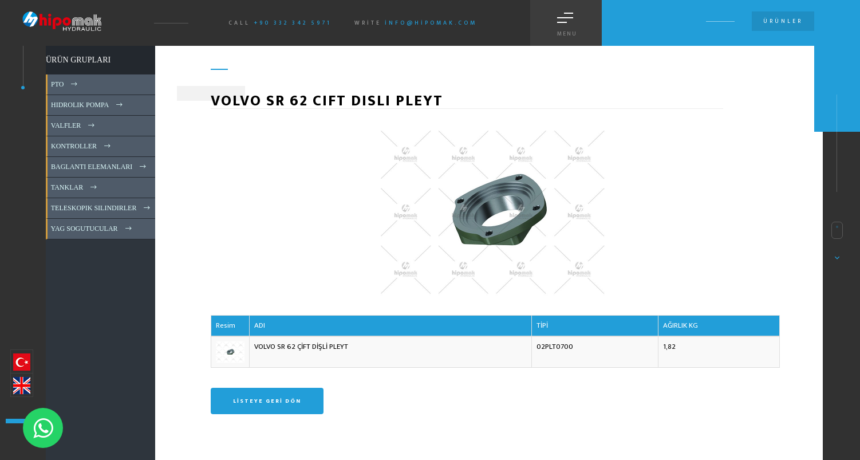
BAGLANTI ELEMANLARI (99, 167)
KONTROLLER (82, 146)
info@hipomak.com (431, 22)
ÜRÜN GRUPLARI (78, 60)
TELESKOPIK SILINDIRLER (101, 208)
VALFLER (74, 125)
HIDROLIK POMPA (88, 105)
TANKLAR (75, 187)
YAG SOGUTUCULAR (92, 229)
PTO (65, 84)
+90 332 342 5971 (293, 22)
